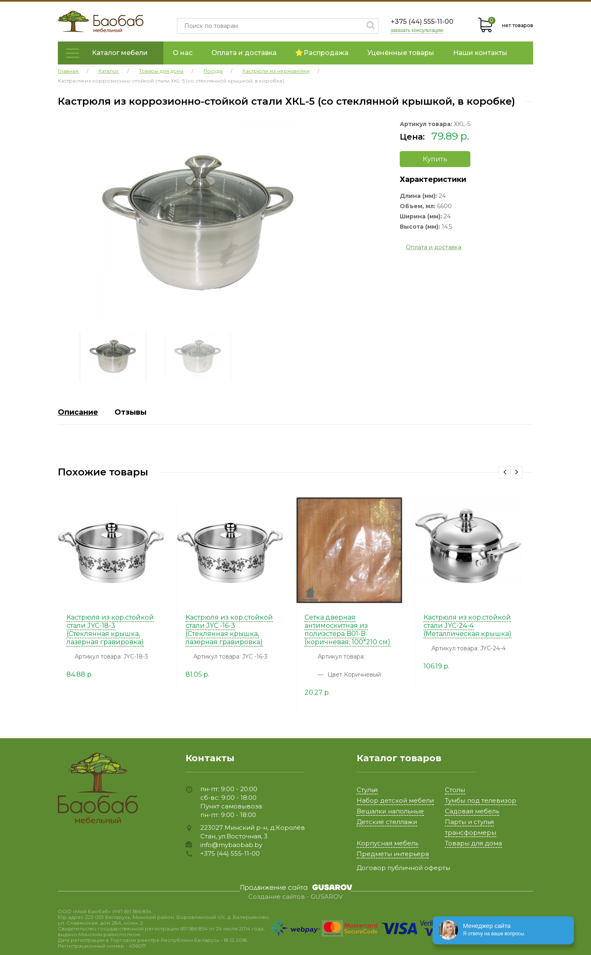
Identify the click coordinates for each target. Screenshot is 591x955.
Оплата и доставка (244, 53)
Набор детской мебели (395, 800)
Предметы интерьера (393, 854)
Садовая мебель (472, 811)
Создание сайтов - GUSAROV (295, 896)
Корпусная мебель (387, 843)
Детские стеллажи (387, 822)
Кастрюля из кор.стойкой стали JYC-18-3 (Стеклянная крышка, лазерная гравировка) (110, 629)
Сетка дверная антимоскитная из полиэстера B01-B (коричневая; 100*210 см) (347, 629)
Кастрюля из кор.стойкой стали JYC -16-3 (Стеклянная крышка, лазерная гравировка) (229, 629)
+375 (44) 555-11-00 (422, 21)
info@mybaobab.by (231, 845)
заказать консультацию (417, 30)
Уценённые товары (400, 53)
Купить (435, 159)
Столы (455, 790)
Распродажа (322, 53)
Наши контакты (480, 53)
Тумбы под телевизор (480, 800)
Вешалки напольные (390, 811)
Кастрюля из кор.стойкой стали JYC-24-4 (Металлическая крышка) (467, 625)
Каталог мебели (120, 53)
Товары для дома (473, 843)
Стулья (367, 790)
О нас (182, 53)
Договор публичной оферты (403, 868)
